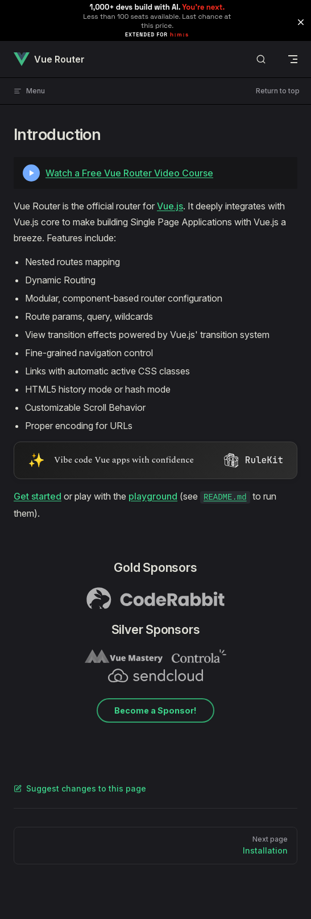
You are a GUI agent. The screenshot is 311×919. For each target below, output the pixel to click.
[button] (300, 22)
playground (152, 496)
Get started (37, 496)
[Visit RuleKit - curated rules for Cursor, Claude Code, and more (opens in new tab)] (155, 460)
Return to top (278, 90)
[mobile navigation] (292, 59)
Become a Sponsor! (155, 710)
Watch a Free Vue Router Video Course (129, 173)
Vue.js (170, 206)
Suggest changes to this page (80, 788)
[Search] (261, 59)
